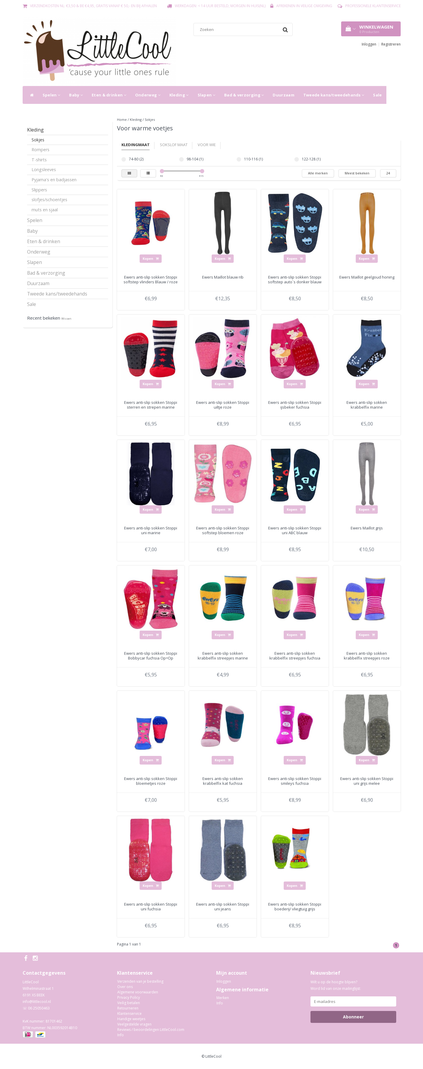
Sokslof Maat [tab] (174, 144)
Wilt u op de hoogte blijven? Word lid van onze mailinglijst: (335, 985)
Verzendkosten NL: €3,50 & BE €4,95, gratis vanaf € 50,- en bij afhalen (93, 5)
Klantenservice (129, 1013)
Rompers (40, 149)
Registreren (391, 44)
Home (122, 119)
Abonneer (353, 1017)
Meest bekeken (357, 173)
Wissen (66, 319)
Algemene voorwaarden (137, 992)
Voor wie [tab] (207, 144)
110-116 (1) (239, 159)
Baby (76, 95)
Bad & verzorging (244, 95)
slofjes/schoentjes (49, 199)
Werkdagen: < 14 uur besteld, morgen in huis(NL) (220, 5)
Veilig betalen (128, 1002)
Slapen (206, 95)
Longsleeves (44, 169)
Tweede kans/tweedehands (333, 95)
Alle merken (318, 173)
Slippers (39, 190)
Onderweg (147, 95)
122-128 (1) (296, 159)
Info (120, 1034)
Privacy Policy (128, 997)
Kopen (151, 258)
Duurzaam (283, 95)
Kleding (179, 95)
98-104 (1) (181, 159)
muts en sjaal (45, 209)
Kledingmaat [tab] (135, 144)
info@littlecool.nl (37, 1001)
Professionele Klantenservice (373, 5)
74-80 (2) (123, 159)
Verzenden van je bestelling (140, 981)
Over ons (125, 986)
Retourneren (127, 1008)
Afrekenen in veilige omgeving (304, 5)
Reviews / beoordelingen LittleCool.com (150, 1029)
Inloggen (369, 44)
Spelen (51, 95)
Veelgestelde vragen (134, 1024)
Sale (377, 95)
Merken (222, 997)
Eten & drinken (109, 95)
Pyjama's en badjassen (54, 179)
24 (388, 173)
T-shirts (39, 159)
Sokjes (38, 140)
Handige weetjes (131, 1018)
